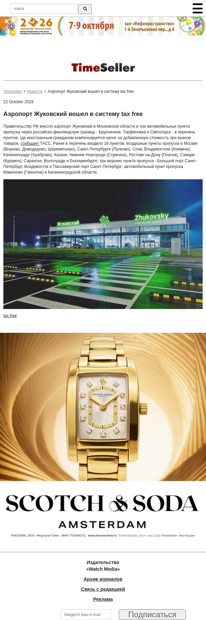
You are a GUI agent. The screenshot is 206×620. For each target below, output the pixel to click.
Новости (34, 91)
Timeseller (12, 91)
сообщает (30, 143)
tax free (10, 315)
